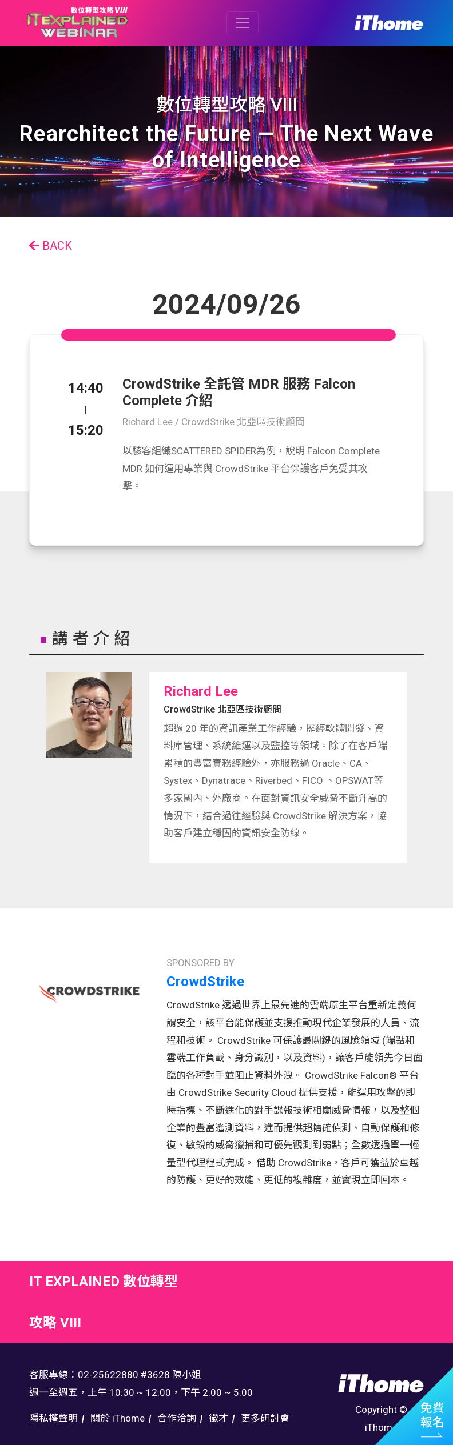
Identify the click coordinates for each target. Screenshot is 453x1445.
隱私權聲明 (53, 1418)
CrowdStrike (205, 982)
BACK (50, 246)
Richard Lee (201, 691)
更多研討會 (265, 1418)
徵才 (218, 1418)
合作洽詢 (176, 1418)
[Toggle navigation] (243, 22)
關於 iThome (117, 1418)
